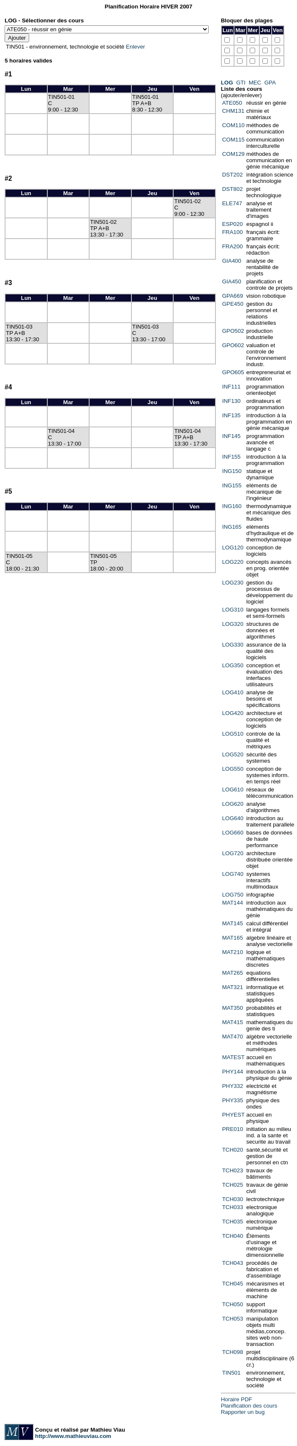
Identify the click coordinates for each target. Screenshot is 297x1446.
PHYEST (233, 1115)
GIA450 (231, 281)
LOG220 (232, 562)
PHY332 (232, 1086)
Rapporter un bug (243, 1412)
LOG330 (232, 644)
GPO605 (233, 372)
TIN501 (231, 1373)
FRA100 (232, 232)
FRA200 (232, 246)
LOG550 (232, 769)
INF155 (231, 457)
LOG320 (232, 624)
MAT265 (232, 973)
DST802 (232, 189)
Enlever (135, 46)
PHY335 (232, 1100)
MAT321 (232, 987)
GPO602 (233, 345)
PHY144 (232, 1071)
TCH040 (232, 1236)
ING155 (232, 485)
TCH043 (232, 1263)
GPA (269, 82)
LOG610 (232, 789)
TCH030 (232, 1199)
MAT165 (232, 938)
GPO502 (233, 331)
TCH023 (232, 1170)
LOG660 (232, 832)
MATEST (233, 1057)
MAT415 (232, 1022)
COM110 (233, 125)
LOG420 (232, 713)
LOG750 (232, 895)
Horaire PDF (236, 1399)
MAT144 (232, 903)
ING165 (232, 527)
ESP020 (232, 224)
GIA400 (231, 261)
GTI (240, 82)
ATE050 (232, 103)
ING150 (232, 471)
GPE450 (232, 304)
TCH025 (232, 1185)
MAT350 (232, 1008)
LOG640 (232, 818)
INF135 (231, 415)
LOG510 (232, 734)
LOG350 (232, 665)
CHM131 (233, 111)
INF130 (231, 401)
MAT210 (232, 952)
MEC (255, 82)
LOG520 (232, 754)
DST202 (232, 174)
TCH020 (232, 1150)
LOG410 (232, 692)
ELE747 (232, 203)
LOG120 (232, 547)
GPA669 (232, 296)
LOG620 (232, 804)
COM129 (233, 154)
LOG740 (232, 874)
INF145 (231, 436)
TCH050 (232, 1304)
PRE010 (232, 1129)
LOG (227, 82)
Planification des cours (249, 1406)
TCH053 (232, 1319)
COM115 (233, 139)
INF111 (231, 386)
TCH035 (232, 1221)
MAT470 (232, 1036)
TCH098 (232, 1352)
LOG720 (232, 853)
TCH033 (232, 1207)
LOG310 (232, 609)
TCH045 (232, 1283)
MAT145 (232, 923)
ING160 (232, 506)
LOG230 (232, 582)
